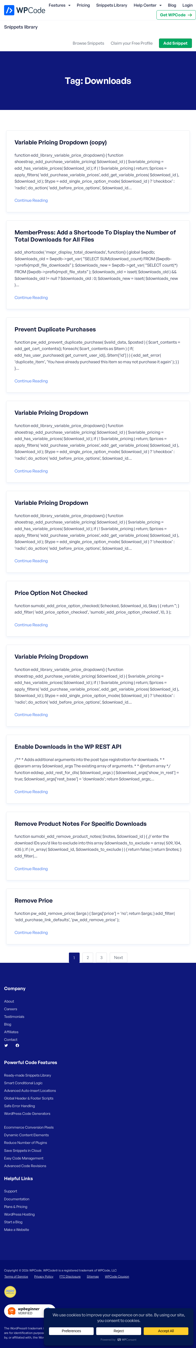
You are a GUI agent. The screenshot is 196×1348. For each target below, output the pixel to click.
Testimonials (14, 1016)
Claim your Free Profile (132, 43)
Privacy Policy (43, 1276)
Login (187, 5)
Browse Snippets (88, 43)
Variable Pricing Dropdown (51, 412)
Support (10, 1191)
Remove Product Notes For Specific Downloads (81, 823)
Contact (10, 1039)
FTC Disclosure (70, 1276)
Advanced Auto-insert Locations (30, 1090)
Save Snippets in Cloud (22, 1150)
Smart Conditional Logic (23, 1083)
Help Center (145, 5)
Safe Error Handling (19, 1106)
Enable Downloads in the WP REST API (68, 746)
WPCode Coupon (117, 1276)
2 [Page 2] (88, 957)
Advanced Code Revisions (25, 1166)
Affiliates (11, 1032)
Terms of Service (16, 1276)
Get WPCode (173, 14)
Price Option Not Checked (51, 592)
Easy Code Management (23, 1158)
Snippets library (21, 27)
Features (57, 5)
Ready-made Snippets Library (27, 1075)
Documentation (16, 1199)
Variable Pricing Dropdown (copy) (61, 142)
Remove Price (34, 900)
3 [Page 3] (101, 957)
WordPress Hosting (19, 1214)
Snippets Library (111, 5)
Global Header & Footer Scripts (28, 1098)
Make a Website (16, 1229)
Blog (172, 5)
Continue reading (31, 200)
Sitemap (93, 1276)
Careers (10, 1009)
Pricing (83, 5)
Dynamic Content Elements (26, 1135)
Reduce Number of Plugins (25, 1142)
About (9, 1001)
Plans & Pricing (15, 1206)
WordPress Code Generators (27, 1113)
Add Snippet (175, 43)
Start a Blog (13, 1222)
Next (118, 957)
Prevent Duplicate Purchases (55, 329)
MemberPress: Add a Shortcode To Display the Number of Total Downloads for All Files (95, 236)
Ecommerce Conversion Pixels (29, 1127)
